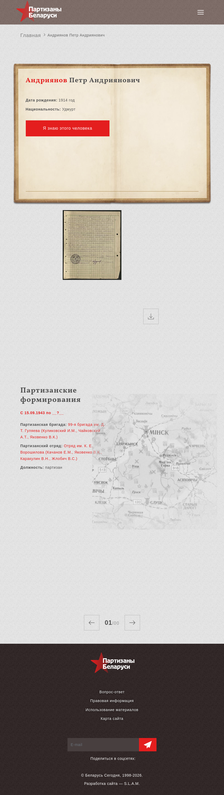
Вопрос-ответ (112, 692)
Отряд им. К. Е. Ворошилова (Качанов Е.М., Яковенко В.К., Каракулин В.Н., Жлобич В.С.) (61, 452)
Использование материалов (112, 710)
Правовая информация (112, 701)
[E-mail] (103, 744)
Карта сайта (112, 718)
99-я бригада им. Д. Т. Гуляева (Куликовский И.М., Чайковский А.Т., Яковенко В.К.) (62, 430)
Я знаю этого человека (67, 128)
